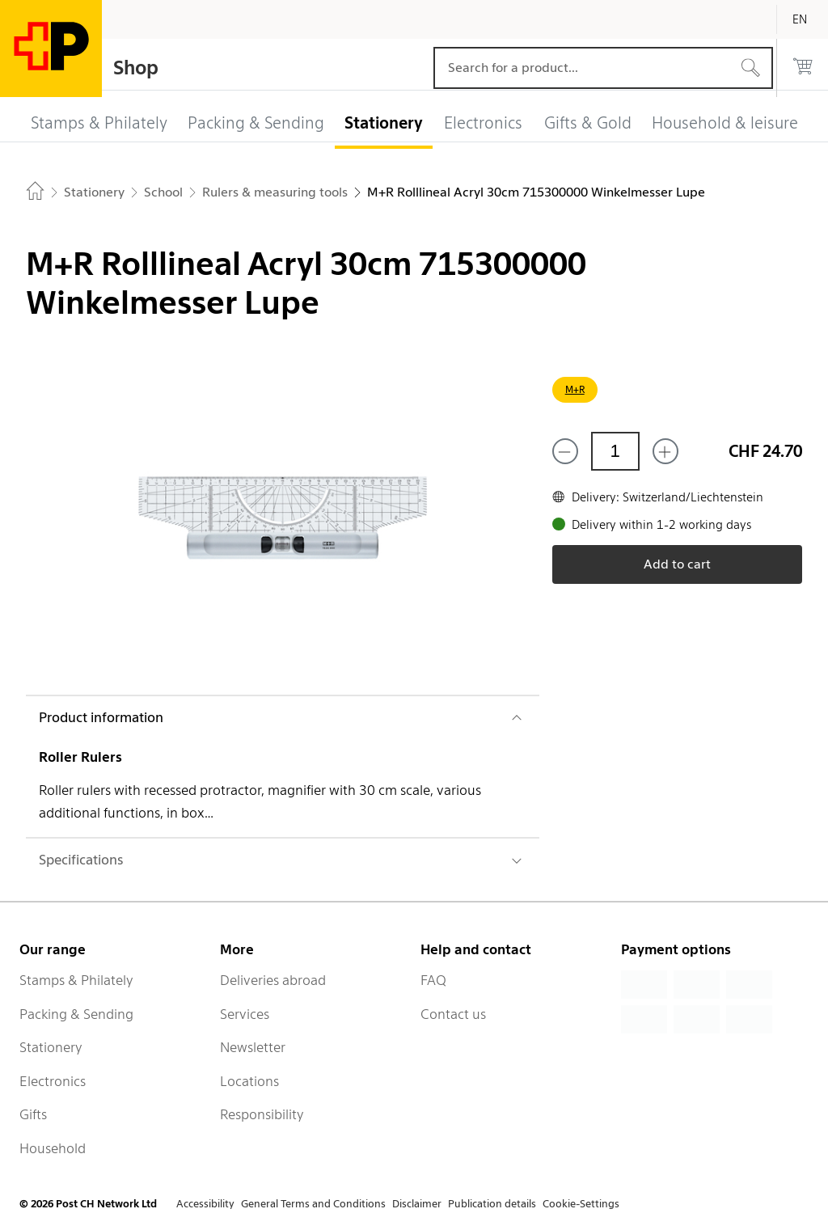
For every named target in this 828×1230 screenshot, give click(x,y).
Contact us (453, 1014)
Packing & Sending (76, 1014)
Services (244, 1014)
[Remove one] (565, 451)
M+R (575, 389)
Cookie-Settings (581, 1204)
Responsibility (262, 1114)
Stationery (50, 1047)
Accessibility (205, 1204)
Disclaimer (416, 1204)
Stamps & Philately (76, 980)
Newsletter (252, 1047)
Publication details (492, 1204)
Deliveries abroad (273, 980)
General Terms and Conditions (313, 1204)
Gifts (33, 1114)
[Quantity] (615, 451)
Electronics (52, 1081)
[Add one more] (665, 451)
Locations (249, 1081)
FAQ (433, 980)
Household (52, 1148)
